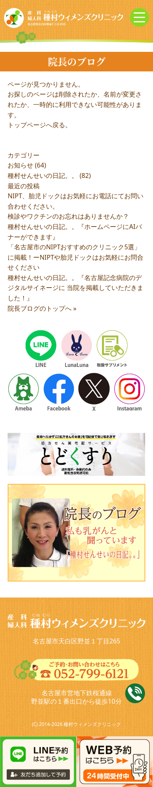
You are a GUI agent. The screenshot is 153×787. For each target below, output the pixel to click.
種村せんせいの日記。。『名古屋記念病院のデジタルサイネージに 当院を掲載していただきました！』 (75, 287)
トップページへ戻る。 (40, 124)
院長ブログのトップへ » (42, 308)
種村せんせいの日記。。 (43, 175)
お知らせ (20, 165)
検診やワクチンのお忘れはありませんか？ (68, 216)
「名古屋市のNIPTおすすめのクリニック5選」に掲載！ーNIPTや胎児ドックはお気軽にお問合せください (75, 257)
